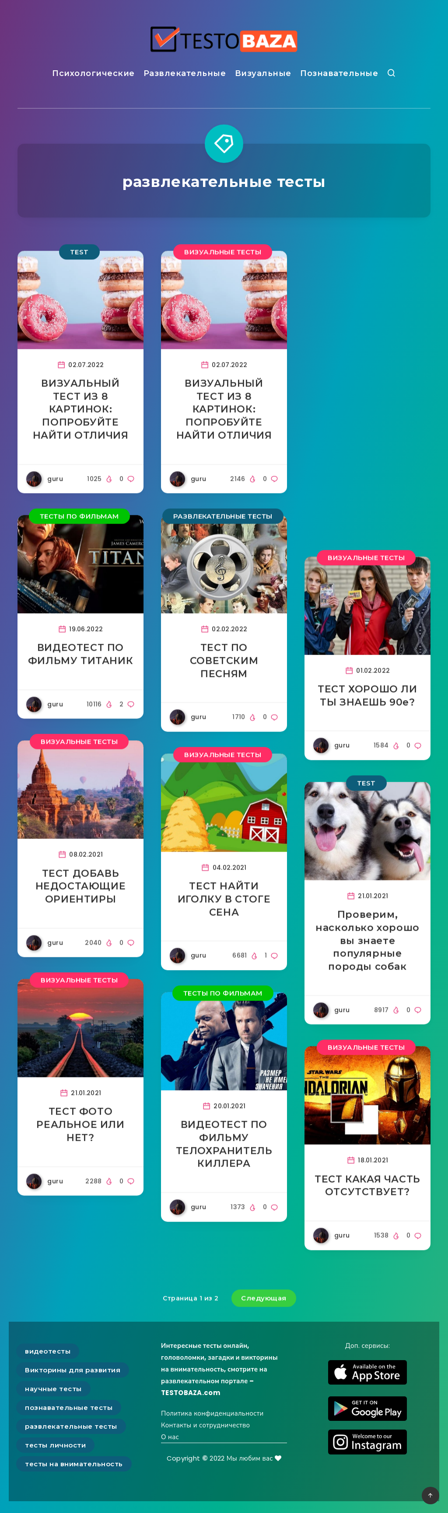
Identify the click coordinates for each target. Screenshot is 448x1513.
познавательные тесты (68, 1407)
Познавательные (339, 73)
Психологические (93, 73)
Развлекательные (185, 73)
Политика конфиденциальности (212, 1413)
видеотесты (47, 1351)
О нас (170, 1436)
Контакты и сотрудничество (205, 1425)
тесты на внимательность (74, 1464)
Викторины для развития (72, 1370)
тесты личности (55, 1445)
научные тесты (53, 1389)
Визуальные (263, 73)
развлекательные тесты (71, 1426)
